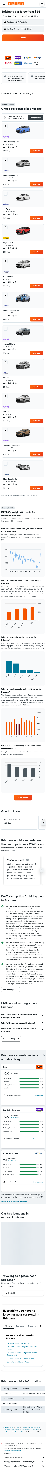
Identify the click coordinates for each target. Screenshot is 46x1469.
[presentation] (42, 11)
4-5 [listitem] (14, 147)
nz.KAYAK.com (8, 1427)
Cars (17, 1427)
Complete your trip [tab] (36, 1326)
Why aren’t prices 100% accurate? (24, 1466)
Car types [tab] (20, 1326)
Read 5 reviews (13, 1161)
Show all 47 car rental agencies (14, 1201)
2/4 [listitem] (14, 484)
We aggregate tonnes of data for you (24, 1461)
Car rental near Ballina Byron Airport (20, 1358)
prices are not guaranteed (12, 1450)
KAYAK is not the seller (24, 1457)
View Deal (36, 151)
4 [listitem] (5, 181)
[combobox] (10, 16)
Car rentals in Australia (11, 1430)
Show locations (38, 1096)
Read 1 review (15, 1118)
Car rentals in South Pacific (31, 1427)
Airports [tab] (8, 1326)
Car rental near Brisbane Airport (19, 1343)
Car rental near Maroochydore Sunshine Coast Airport (22, 1353)
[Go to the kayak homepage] (16, 3)
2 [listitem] (4, 147)
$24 (37, 11)
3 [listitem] (9, 214)
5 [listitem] (5, 214)
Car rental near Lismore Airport (18, 1362)
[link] (23, 797)
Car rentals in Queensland (30, 1430)
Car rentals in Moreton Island (15, 1432)
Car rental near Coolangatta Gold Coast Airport (22, 1348)
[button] (4, 3)
